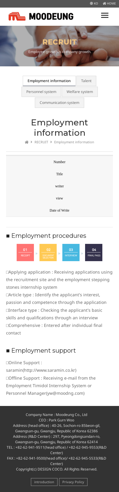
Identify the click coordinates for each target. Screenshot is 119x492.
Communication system (59, 102)
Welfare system (80, 91)
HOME (109, 3)
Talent (86, 80)
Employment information (49, 80)
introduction (44, 482)
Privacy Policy (73, 482)
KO (94, 3)
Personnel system (41, 91)
